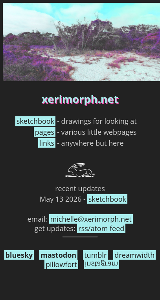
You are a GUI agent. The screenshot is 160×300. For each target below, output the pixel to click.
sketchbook (35, 121)
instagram (101, 264)
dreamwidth (134, 255)
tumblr (95, 255)
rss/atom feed (101, 228)
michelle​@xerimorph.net (91, 219)
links (46, 143)
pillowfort (61, 264)
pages (44, 132)
